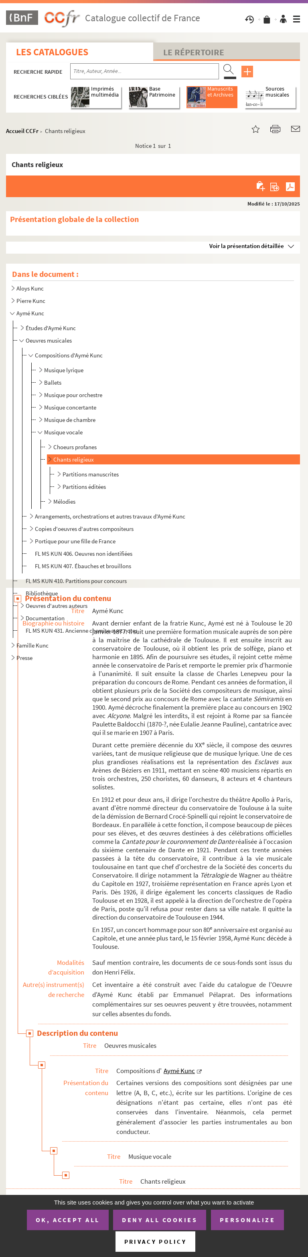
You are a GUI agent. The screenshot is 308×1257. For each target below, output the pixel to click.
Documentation (45, 618)
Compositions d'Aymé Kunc (69, 355)
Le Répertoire (193, 52)
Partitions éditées (84, 486)
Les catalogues (52, 52)
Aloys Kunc (30, 288)
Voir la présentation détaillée (246, 246)
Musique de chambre (69, 420)
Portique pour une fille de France (75, 541)
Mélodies (64, 501)
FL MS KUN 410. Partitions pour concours (76, 581)
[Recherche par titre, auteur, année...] (144, 71)
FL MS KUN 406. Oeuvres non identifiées (83, 553)
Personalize (248, 1220)
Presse (24, 658)
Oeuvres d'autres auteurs (56, 605)
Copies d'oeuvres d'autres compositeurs (84, 529)
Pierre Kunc (30, 301)
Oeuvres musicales (49, 340)
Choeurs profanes (75, 447)
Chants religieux (73, 459)
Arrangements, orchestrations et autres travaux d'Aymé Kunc (110, 516)
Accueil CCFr (22, 131)
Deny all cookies (159, 1220)
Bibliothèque (42, 593)
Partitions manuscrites (91, 474)
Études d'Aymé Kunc (51, 328)
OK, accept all (68, 1220)
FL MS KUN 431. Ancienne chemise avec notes (82, 630)
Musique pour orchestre (73, 395)
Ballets (52, 382)
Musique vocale (63, 432)
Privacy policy (155, 1241)
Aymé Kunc (30, 313)
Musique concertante (70, 407)
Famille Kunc (32, 645)
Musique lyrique (63, 370)
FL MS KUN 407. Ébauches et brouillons (83, 566)
